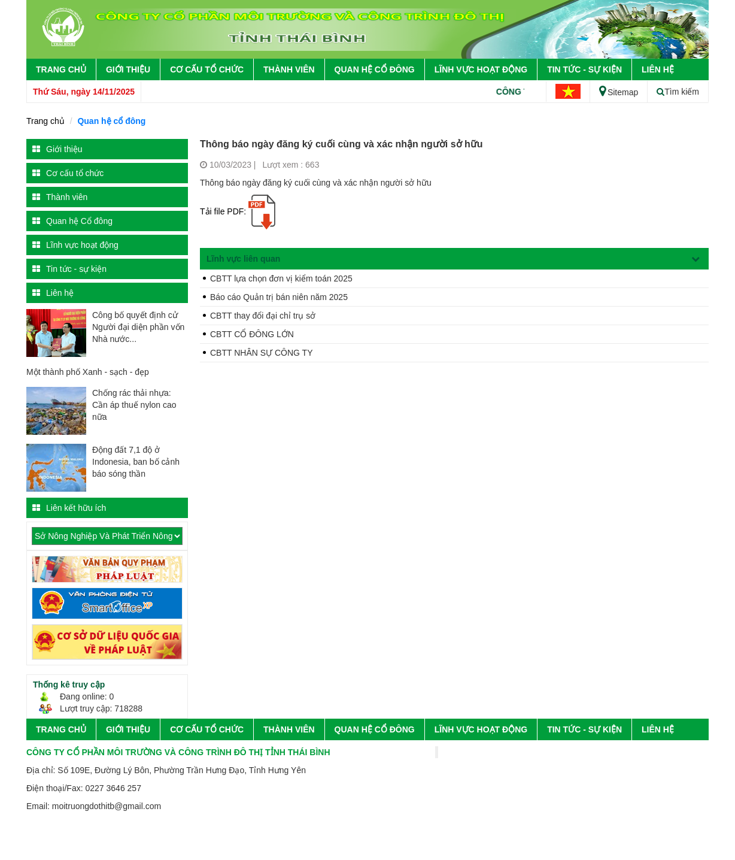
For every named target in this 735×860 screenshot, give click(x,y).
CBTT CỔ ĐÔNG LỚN (252, 334)
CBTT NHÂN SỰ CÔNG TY (261, 353)
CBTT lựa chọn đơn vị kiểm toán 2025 (281, 278)
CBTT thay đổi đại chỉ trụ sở (262, 315)
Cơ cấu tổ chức (207, 69)
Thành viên (289, 69)
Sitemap (618, 92)
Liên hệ (658, 69)
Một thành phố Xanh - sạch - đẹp (87, 372)
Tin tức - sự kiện (584, 69)
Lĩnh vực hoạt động (481, 69)
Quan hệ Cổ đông (375, 69)
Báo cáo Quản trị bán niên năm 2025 (279, 297)
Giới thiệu (128, 69)
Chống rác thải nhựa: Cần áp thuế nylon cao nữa (134, 405)
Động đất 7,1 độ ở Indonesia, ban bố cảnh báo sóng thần (136, 462)
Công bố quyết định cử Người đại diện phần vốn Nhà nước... (138, 327)
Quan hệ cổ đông (111, 121)
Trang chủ (61, 69)
